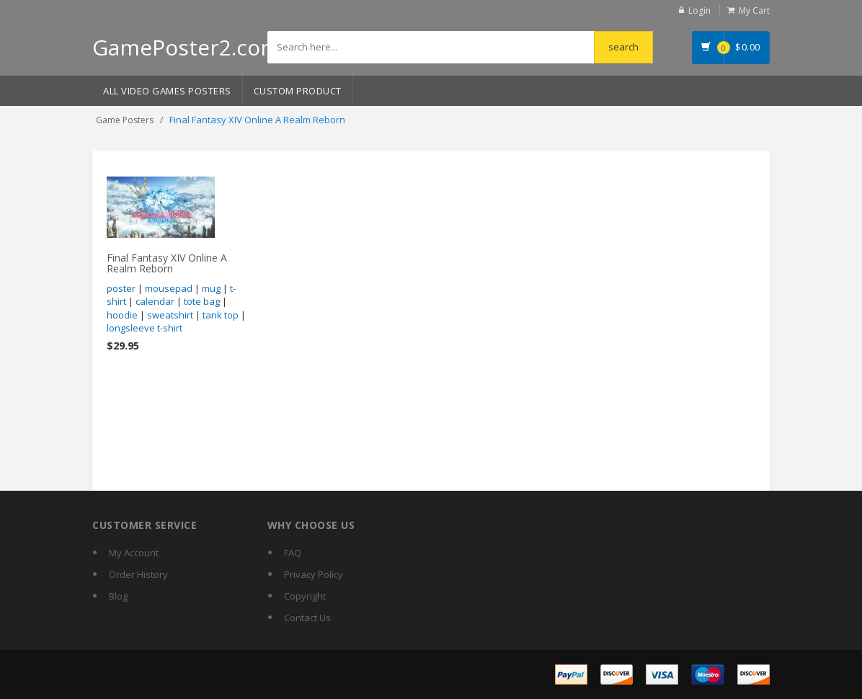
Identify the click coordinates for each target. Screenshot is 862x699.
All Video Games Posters (167, 90)
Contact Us (307, 617)
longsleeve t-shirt (144, 327)
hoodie (122, 314)
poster (121, 288)
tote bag (202, 301)
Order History (138, 574)
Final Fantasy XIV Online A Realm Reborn (167, 263)
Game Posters (125, 120)
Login (699, 10)
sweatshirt (170, 314)
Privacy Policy (313, 574)
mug (211, 288)
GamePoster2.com (186, 47)
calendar (154, 301)
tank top (221, 314)
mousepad (168, 288)
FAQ (292, 552)
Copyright (305, 595)
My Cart (754, 10)
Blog (118, 595)
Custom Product (298, 90)
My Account (134, 552)
